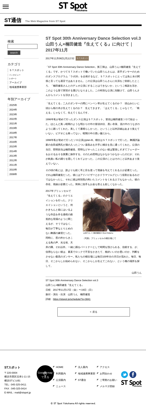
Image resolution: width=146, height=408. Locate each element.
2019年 (13, 128)
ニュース (61, 386)
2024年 (13, 109)
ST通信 (82, 380)
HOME (59, 367)
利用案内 (61, 373)
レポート (13, 78)
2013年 (13, 156)
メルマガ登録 (107, 386)
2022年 (13, 119)
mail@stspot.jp (23, 392)
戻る (94, 311)
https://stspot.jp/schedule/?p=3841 (72, 299)
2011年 (13, 165)
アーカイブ (15, 82)
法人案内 (83, 367)
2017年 (13, 137)
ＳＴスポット (16, 70)
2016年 (13, 142)
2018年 (13, 133)
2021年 (13, 123)
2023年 (13, 114)
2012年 (13, 160)
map (43, 378)
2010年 (13, 169)
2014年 (13, 151)
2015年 (13, 146)
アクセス (105, 367)
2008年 (13, 174)
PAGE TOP (73, 347)
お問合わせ (106, 373)
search (14, 52)
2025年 (13, 105)
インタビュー (15, 75)
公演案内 (61, 380)
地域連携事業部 (18, 87)
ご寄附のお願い (108, 380)
